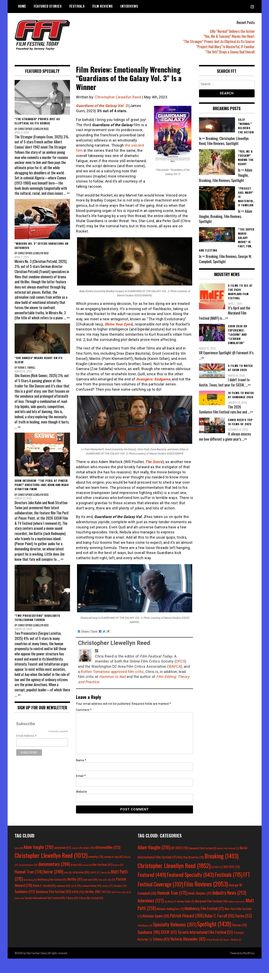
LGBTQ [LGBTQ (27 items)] (95, 872)
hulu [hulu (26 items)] (68, 872)
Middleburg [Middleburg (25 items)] (30, 879)
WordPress (249, 953)
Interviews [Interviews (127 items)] (151, 900)
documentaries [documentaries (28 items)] (28, 864)
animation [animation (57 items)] (62, 847)
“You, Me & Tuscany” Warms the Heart (229, 36)
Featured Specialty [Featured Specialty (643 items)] (190, 874)
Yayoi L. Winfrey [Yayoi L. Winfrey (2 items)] (232, 939)
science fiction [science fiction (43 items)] (91, 886)
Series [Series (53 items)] (243, 916)
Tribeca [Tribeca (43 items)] (161, 939)
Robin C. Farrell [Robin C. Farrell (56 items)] (219, 916)
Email (81, 775)
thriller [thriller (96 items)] (93, 891)
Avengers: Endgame (153, 379)
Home (22, 6)
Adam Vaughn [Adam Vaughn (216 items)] (154, 847)
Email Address (26, 736)
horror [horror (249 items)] (53, 871)
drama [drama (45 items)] (76, 865)
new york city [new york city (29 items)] (106, 879)
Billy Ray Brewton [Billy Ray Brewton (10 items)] (190, 857)
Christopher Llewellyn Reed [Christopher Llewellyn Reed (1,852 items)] (174, 865)
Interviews (129, 6)
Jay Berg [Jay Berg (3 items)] (170, 901)
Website (81, 791)
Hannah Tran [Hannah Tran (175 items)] (172, 892)
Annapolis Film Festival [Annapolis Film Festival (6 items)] (202, 848)
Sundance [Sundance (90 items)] (149, 932)
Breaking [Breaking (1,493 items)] (221, 856)
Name (81, 760)
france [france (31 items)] (118, 864)
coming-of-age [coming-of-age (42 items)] (113, 857)
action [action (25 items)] (19, 847)
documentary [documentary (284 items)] (54, 863)
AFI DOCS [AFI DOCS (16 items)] (179, 847)
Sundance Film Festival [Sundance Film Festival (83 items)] (53, 891)
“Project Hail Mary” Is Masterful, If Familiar (225, 46)
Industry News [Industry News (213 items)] (229, 892)
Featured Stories (48, 6)
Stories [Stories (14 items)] (239, 925)
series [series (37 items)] (107, 886)
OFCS (180, 661)
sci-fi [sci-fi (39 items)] (76, 886)
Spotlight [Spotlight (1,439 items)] (214, 924)
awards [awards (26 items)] (77, 847)
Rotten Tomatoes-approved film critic (112, 672)
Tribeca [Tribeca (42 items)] (72, 898)
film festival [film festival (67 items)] (102, 864)
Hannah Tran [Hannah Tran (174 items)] (29, 872)
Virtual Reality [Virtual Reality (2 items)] (214, 939)
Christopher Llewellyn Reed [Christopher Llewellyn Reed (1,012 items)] (51, 855)
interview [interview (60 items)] (81, 872)
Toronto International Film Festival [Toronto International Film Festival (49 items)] (44, 898)
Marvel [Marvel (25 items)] (105, 872)
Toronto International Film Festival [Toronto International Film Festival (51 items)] (205, 932)
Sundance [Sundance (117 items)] (25, 891)
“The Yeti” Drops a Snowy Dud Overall (230, 51)
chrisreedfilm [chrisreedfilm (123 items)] (107, 847)
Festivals (77, 6)
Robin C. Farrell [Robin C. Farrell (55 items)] (44, 885)
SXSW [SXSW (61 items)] (169, 932)
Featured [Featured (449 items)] (152, 874)
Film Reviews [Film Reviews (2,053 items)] (206, 883)
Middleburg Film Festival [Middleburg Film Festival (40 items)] (52, 879)
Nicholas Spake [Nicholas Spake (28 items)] (156, 915)
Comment (84, 710)
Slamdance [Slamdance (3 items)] (145, 925)
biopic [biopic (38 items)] (88, 848)
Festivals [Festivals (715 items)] (228, 874)
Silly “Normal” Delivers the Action (232, 31)
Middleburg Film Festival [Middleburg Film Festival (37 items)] (204, 908)
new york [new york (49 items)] (90, 879)
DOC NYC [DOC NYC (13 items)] (231, 866)
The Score (154, 462)
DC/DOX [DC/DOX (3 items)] (217, 867)
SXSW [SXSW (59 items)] (78, 891)
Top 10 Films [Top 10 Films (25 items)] (118, 892)
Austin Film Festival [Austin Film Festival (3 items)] (228, 848)
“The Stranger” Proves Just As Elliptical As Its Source (219, 41)
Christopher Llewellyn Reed (118, 97)
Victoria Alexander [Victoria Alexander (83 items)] (187, 939)
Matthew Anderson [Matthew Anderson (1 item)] (236, 901)
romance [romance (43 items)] (63, 886)
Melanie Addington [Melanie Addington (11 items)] (170, 908)
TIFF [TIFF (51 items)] (106, 892)
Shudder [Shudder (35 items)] (120, 886)
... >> (67, 193)
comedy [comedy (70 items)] (95, 856)
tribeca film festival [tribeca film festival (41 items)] (91, 898)
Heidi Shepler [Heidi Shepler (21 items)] (199, 893)
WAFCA (175, 666)
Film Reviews (102, 6)
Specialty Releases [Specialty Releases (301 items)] (174, 924)
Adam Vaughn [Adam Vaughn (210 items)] (38, 847)
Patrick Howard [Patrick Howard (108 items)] (187, 915)
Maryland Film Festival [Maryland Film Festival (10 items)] (211, 901)
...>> (225, 318)
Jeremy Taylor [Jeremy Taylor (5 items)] (185, 901)
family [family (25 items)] (87, 864)
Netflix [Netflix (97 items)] (75, 879)
